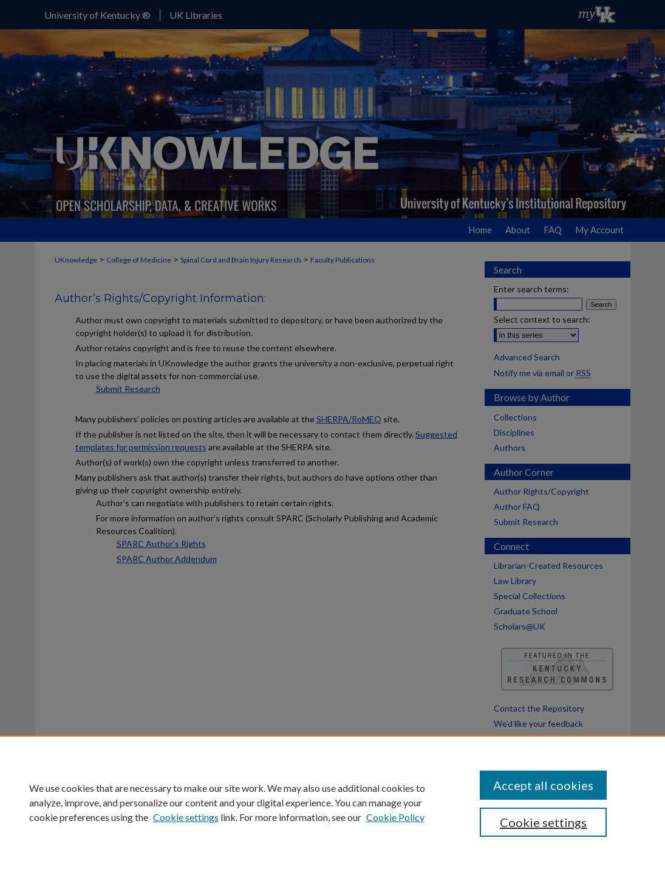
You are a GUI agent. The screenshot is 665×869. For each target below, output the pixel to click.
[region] (332, 802)
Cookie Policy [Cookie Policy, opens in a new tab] (395, 817)
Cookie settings (186, 817)
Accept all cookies (543, 785)
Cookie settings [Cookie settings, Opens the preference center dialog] (543, 822)
